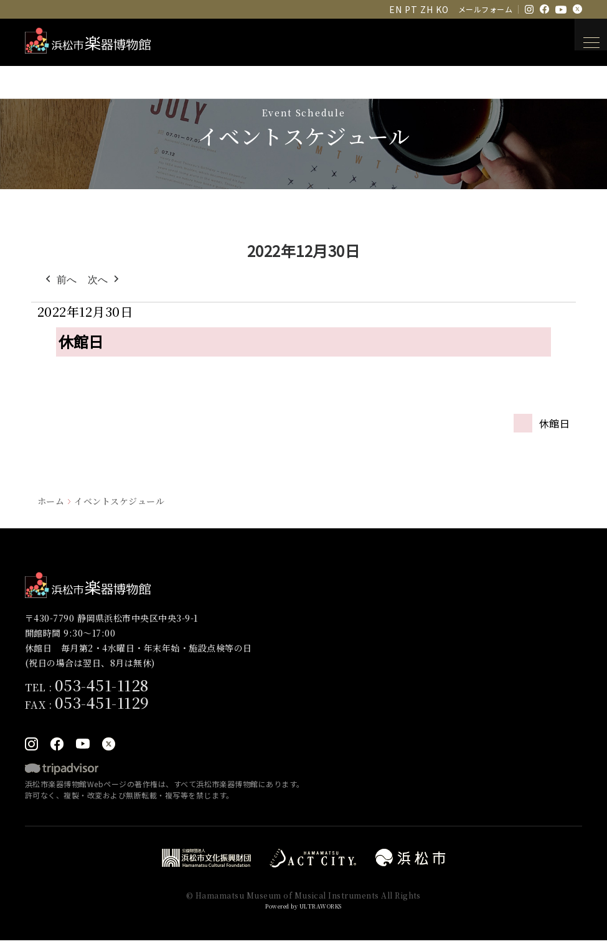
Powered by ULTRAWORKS (303, 909)
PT (411, 9)
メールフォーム (485, 9)
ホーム (50, 501)
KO (442, 9)
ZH (426, 9)
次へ (104, 280)
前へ (60, 280)
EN (395, 9)
